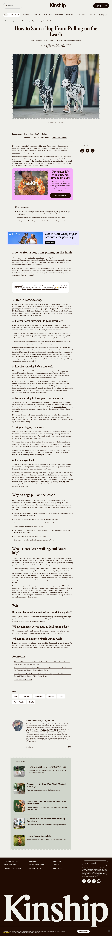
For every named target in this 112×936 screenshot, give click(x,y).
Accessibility (58, 861)
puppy (61, 696)
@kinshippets (18, 286)
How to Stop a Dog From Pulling (35, 134)
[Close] (109, 931)
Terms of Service (11, 861)
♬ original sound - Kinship (50, 289)
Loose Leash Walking (59, 137)
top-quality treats (60, 407)
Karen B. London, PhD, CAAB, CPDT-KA (57, 45)
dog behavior (26, 696)
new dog (51, 696)
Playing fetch (27, 390)
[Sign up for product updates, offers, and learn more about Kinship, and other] (106, 863)
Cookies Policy (35, 868)
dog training (39, 696)
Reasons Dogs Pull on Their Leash (36, 137)
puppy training (19, 702)
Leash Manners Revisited (23, 680)
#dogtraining (62, 287)
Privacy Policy (10, 865)
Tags (14, 692)
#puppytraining (27, 289)
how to (31, 702)
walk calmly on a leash (36, 258)
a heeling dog (63, 593)
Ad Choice (33, 861)
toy (50, 513)
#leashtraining (37, 289)
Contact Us (57, 868)
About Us (56, 865)
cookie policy (6, 932)
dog (15, 696)
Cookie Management (37, 865)
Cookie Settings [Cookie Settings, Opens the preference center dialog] (83, 931)
